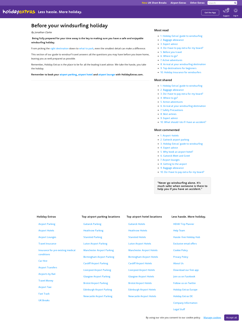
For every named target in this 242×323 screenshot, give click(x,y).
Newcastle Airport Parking (97, 296)
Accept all (231, 317)
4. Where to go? (169, 97)
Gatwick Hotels (136, 223)
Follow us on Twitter (184, 283)
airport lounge (106, 74)
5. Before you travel (171, 52)
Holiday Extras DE (183, 296)
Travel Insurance (47, 243)
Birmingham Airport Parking (98, 256)
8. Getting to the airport (173, 163)
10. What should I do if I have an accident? (183, 122)
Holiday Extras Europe (185, 289)
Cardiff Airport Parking (95, 263)
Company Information (185, 302)
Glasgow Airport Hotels (141, 276)
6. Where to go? (169, 56)
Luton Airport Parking (95, 243)
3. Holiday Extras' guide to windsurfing (181, 143)
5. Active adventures (171, 101)
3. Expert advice (169, 44)
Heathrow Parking (93, 230)
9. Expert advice (169, 118)
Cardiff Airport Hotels (140, 263)
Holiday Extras (19, 12)
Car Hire (42, 260)
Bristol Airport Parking (95, 283)
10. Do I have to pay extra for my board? (182, 172)
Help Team (179, 230)
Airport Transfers (47, 267)
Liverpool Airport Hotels (141, 269)
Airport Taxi (44, 287)
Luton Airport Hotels (139, 243)
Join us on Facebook (184, 276)
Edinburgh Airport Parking (97, 289)
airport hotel (85, 74)
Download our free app (186, 269)
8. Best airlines (168, 114)
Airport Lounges (47, 237)
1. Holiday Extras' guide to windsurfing (181, 35)
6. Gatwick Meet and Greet (175, 155)
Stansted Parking (92, 237)
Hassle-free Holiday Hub (186, 237)
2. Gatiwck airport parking (174, 139)
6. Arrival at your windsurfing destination (183, 105)
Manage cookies (212, 317)
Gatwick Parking (92, 223)
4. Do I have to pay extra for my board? (181, 47)
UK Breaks (44, 300)
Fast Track (44, 293)
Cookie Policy (180, 250)
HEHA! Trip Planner (183, 223)
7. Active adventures (171, 60)
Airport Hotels (46, 230)
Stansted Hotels (137, 237)
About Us (178, 263)
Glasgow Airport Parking (96, 276)
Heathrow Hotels (137, 230)
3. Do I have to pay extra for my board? (181, 93)
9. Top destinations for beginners (178, 68)
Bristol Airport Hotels (140, 283)
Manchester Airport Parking (98, 250)
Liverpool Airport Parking (97, 269)
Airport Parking (46, 223)
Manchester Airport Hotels (142, 250)
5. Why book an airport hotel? (176, 151)
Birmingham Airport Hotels (143, 256)
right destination (59, 48)
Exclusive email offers (185, 243)
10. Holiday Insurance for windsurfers (180, 72)
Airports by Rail (46, 273)
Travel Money (45, 280)
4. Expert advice (169, 147)
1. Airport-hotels (169, 135)
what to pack (86, 48)
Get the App (210, 12)
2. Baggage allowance (172, 39)
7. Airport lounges (170, 159)
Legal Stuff (179, 309)
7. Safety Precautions (171, 110)
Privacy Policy (180, 256)
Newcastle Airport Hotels (142, 296)
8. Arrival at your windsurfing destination (183, 64)
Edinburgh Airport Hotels (142, 289)
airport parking (68, 74)
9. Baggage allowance (172, 167)
